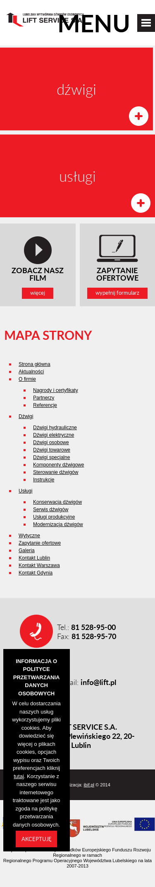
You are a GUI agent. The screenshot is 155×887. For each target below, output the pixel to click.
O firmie (27, 379)
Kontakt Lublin (34, 558)
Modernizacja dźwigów (58, 524)
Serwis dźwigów (50, 509)
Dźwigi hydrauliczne (55, 427)
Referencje (45, 405)
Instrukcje (43, 480)
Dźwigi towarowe (51, 450)
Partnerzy (43, 398)
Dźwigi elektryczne (53, 435)
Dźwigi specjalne (51, 457)
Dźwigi (26, 416)
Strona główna (34, 364)
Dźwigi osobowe (51, 442)
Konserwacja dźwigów (57, 502)
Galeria (27, 550)
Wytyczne (29, 535)
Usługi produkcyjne (54, 517)
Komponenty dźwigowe (58, 465)
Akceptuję (36, 839)
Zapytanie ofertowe (40, 543)
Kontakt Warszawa (39, 565)
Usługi (25, 491)
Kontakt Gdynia (35, 573)
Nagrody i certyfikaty (55, 390)
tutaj (19, 776)
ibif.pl (88, 784)
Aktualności (31, 372)
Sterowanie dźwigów (55, 472)
